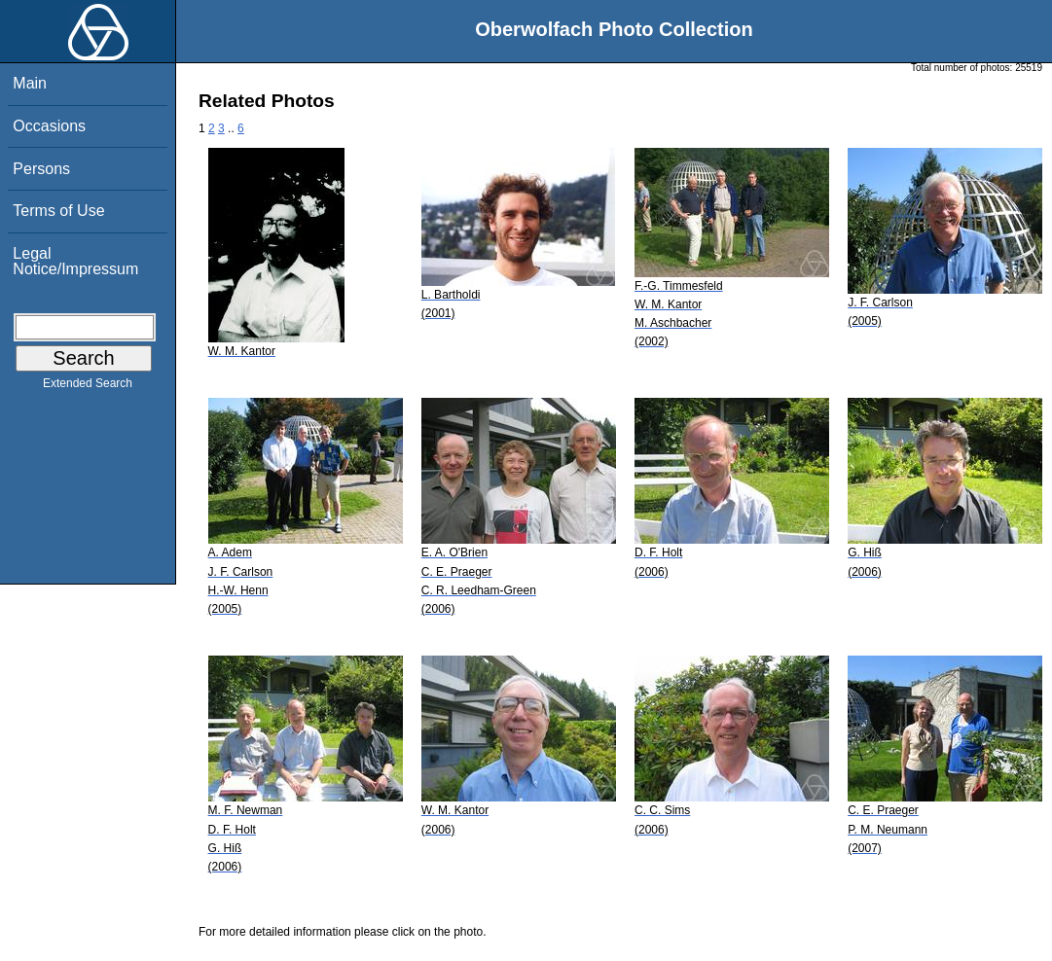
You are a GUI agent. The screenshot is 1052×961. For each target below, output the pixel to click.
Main (30, 83)
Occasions (49, 126)
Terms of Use (58, 210)
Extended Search (87, 387)
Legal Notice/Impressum (75, 261)
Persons (41, 168)
